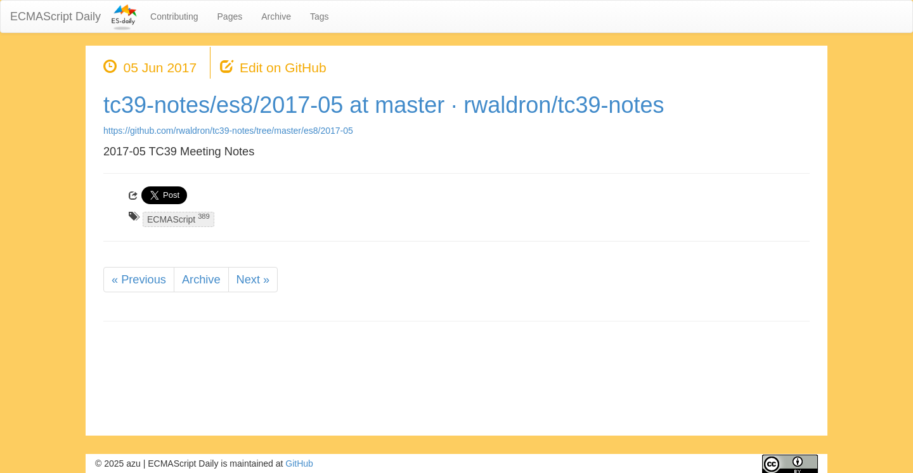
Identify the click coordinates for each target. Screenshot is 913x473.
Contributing (174, 16)
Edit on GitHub (283, 67)
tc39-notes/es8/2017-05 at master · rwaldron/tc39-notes (383, 105)
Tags (319, 16)
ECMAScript (178, 218)
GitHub (299, 463)
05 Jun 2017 (160, 67)
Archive (276, 16)
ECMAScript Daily (55, 16)
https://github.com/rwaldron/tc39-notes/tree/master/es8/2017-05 (228, 131)
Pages (230, 16)
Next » (253, 279)
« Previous (139, 279)
